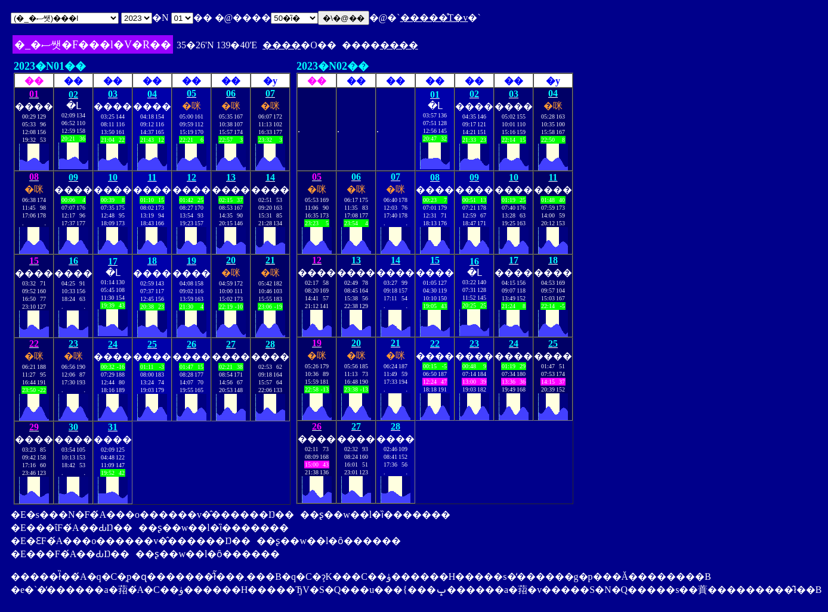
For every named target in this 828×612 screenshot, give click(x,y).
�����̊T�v (434, 18)
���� (281, 45)
